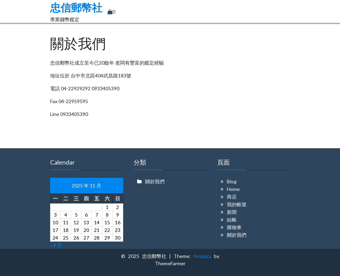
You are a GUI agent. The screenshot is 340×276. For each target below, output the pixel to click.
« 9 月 (56, 245)
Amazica (203, 256)
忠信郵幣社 (76, 8)
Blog (232, 181)
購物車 (234, 227)
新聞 (232, 212)
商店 (232, 197)
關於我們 (155, 181)
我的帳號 (236, 204)
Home (233, 189)
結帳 (232, 220)
